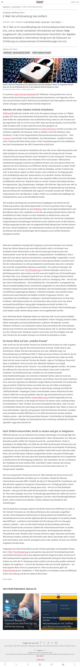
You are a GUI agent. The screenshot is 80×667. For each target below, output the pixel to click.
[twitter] (16, 664)
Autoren (74, 646)
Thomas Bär (45, 22)
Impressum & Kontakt (58, 646)
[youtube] (47, 643)
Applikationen (7, 7)
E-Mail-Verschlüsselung (17, 552)
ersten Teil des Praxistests (25, 94)
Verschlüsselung (32, 270)
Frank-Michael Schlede (32, 22)
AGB (15, 646)
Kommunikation (16, 7)
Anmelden (75, 2)
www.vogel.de (40, 656)
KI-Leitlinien (67, 646)
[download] (63, 664)
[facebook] (5, 664)
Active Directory (48, 129)
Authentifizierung (39, 398)
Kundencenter (24, 646)
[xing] (28, 664)
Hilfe (18, 646)
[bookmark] (63, 22)
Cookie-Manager (8, 646)
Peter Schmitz (56, 22)
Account (6, 138)
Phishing (38, 209)
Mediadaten (32, 646)
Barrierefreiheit (47, 646)
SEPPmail (8, 113)
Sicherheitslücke (10, 571)
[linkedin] (40, 664)
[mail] (51, 664)
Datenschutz (39, 646)
